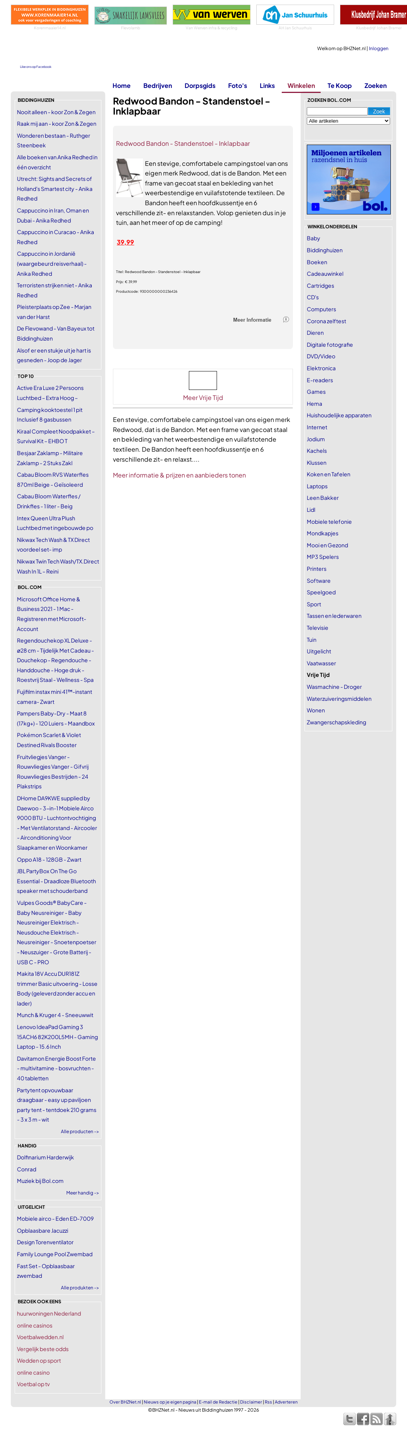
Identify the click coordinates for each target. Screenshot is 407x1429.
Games (316, 391)
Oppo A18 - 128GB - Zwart (49, 859)
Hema (314, 403)
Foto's (237, 85)
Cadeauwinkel (325, 273)
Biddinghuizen (325, 249)
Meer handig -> (82, 1193)
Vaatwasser (321, 663)
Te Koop (340, 85)
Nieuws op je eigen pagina (170, 1401)
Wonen (316, 710)
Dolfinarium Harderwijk (45, 1157)
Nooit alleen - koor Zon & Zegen (56, 111)
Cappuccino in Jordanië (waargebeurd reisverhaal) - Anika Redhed (52, 263)
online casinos (34, 1325)
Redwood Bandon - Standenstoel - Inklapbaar (183, 143)
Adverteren (286, 1401)
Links (267, 85)
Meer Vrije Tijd (203, 397)
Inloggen (378, 48)
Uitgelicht (319, 651)
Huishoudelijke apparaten (339, 415)
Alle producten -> (80, 1131)
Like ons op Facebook (35, 67)
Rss (268, 1401)
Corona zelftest (326, 320)
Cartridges (320, 285)
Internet (317, 426)
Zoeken (376, 85)
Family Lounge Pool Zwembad (54, 1253)
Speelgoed (321, 592)
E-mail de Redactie (218, 1401)
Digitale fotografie (330, 344)
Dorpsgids (200, 85)
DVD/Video (321, 356)
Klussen (316, 462)
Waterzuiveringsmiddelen (339, 698)
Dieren (315, 332)
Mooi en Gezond (327, 545)
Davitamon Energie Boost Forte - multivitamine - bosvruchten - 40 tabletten (56, 1068)
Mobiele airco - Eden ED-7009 (55, 1218)
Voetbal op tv (33, 1383)
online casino (33, 1372)
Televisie (317, 627)
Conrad (26, 1169)
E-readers (320, 379)
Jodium (316, 438)
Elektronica (321, 367)
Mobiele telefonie (329, 521)
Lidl (311, 509)
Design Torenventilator (45, 1241)
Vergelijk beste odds (43, 1348)
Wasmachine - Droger (334, 686)
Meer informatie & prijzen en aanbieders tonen (179, 475)
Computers (321, 308)
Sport (314, 604)
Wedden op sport (39, 1360)
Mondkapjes (322, 533)
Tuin (311, 639)
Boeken (317, 261)
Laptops (317, 486)
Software (319, 580)
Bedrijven (157, 85)
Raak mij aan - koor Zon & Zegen (56, 123)
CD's (313, 297)
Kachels (317, 450)
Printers (316, 568)
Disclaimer (251, 1401)
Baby (313, 238)
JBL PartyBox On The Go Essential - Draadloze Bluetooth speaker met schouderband (56, 880)
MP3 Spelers (323, 556)
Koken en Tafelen (328, 474)
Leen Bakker (323, 497)
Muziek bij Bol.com (40, 1180)
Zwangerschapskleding (336, 722)
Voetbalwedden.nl (40, 1336)
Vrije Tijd (318, 674)
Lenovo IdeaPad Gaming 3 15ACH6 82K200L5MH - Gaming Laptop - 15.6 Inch (57, 1036)
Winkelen (301, 85)
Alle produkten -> (80, 1288)
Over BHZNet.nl (125, 1401)
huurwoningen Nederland (49, 1313)
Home (122, 85)
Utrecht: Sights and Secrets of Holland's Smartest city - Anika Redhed (54, 188)
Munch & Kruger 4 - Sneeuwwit (55, 1014)
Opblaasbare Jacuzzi (42, 1230)
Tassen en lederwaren (334, 615)
